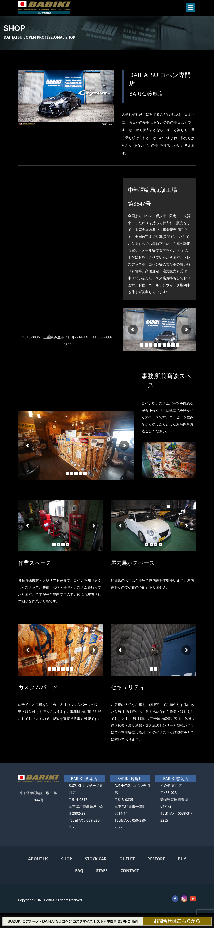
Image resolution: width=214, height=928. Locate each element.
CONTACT (129, 870)
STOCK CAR (96, 859)
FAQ (79, 870)
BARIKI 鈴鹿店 (130, 778)
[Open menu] (190, 7)
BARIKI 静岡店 (175, 778)
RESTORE (156, 859)
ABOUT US (38, 859)
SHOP (66, 859)
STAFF (102, 870)
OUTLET (127, 859)
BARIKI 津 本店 (84, 778)
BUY (182, 859)
